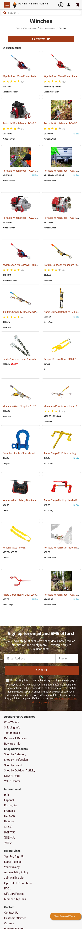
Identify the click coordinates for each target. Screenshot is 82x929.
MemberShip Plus (15, 899)
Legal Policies (12, 862)
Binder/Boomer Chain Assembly (24, 359)
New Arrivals (12, 776)
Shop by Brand (13, 765)
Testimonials (12, 733)
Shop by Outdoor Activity (19, 770)
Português (10, 805)
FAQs (7, 888)
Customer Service (15, 918)
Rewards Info (12, 743)
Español (9, 800)
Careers (9, 923)
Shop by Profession (16, 760)
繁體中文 (9, 837)
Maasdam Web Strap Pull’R (22, 406)
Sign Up (42, 670)
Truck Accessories (47, 28)
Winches (62, 28)
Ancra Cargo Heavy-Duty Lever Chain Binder (31, 594)
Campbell (6, 463)
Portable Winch (9, 139)
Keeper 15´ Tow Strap (60, 359)
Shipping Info (12, 727)
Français (9, 811)
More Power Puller (10, 92)
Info (6, 795)
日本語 (8, 827)
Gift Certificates (14, 894)
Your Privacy (12, 867)
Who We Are (11, 722)
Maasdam (48, 280)
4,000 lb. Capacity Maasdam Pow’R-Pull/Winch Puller (36, 312)
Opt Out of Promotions (18, 883)
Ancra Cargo (49, 322)
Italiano (9, 821)
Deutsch (9, 816)
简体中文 (9, 832)
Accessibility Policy (16, 872)
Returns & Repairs (15, 738)
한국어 (8, 843)
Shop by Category (15, 754)
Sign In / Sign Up (14, 856)
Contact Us (11, 912)
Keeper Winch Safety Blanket (23, 500)
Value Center (12, 781)
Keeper (47, 369)
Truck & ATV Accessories (26, 28)
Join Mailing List (14, 878)
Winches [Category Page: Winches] (41, 21)
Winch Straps (14, 547)
